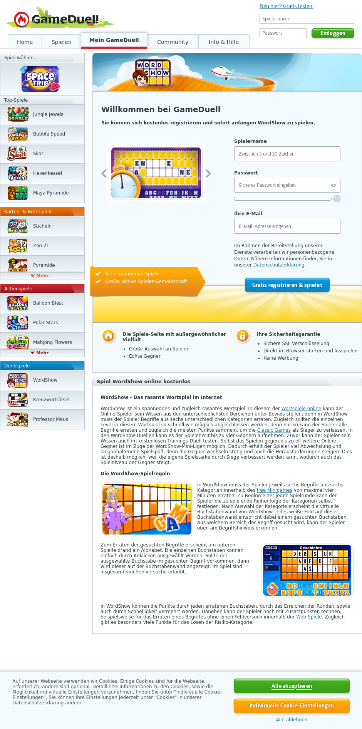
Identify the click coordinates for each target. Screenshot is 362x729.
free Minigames (274, 490)
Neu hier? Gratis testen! (286, 6)
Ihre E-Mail (248, 213)
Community (172, 42)
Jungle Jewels (48, 114)
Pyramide (44, 265)
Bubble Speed (49, 134)
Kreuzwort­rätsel (51, 399)
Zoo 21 (41, 245)
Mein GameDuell (114, 40)
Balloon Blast (48, 303)
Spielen (62, 42)
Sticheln (42, 226)
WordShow (45, 380)
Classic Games (274, 430)
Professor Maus (50, 419)
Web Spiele (309, 617)
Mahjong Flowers (52, 342)
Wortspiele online (302, 408)
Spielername (250, 141)
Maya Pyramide (51, 193)
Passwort (246, 173)
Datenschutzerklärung (279, 265)
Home (25, 42)
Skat (38, 153)
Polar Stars (45, 322)
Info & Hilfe (224, 42)
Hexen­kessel (47, 173)
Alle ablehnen (292, 719)
